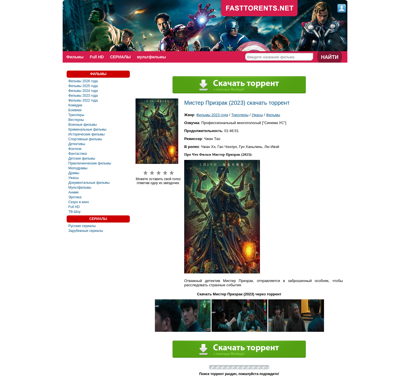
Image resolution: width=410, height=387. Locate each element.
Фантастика (77, 154)
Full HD (97, 57)
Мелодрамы (77, 168)
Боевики (74, 110)
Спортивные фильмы (85, 139)
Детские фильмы (81, 158)
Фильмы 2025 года (83, 86)
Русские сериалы (82, 226)
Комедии (75, 105)
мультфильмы (151, 57)
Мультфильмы (79, 188)
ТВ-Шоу (74, 212)
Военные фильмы (82, 125)
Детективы (76, 144)
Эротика (74, 197)
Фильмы (74, 57)
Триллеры (76, 115)
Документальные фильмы (89, 183)
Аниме (73, 192)
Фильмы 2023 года (83, 96)
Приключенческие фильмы (89, 163)
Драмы (73, 173)
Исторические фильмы (86, 134)
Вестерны (76, 120)
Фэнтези (74, 149)
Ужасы (73, 178)
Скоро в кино (78, 202)
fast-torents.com (259, 8)
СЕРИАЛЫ (120, 57)
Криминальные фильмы (87, 129)
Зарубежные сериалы (85, 231)
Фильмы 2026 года (83, 81)
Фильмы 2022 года (83, 100)
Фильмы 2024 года (83, 91)
